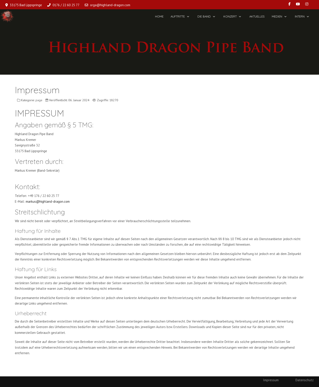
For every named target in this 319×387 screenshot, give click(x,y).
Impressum (271, 380)
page (38, 100)
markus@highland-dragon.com (48, 201)
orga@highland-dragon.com (110, 5)
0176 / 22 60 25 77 (66, 5)
